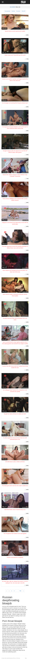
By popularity (7, 11)
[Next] (23, 591)
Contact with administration (7, 658)
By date (13, 11)
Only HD (23, 11)
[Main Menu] (2, 2)
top (26, 658)
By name (18, 11)
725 (20, 591)
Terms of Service (16, 658)
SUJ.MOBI (12, 7)
